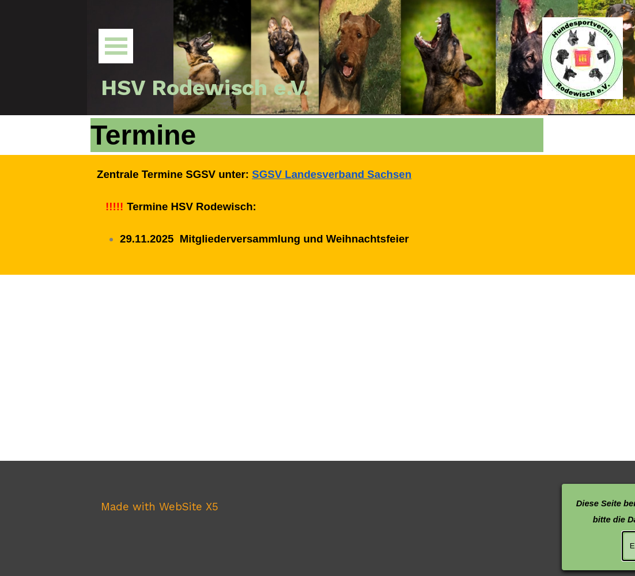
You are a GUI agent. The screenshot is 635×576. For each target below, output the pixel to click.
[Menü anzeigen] (116, 46)
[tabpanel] (317, 214)
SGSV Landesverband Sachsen (331, 174)
